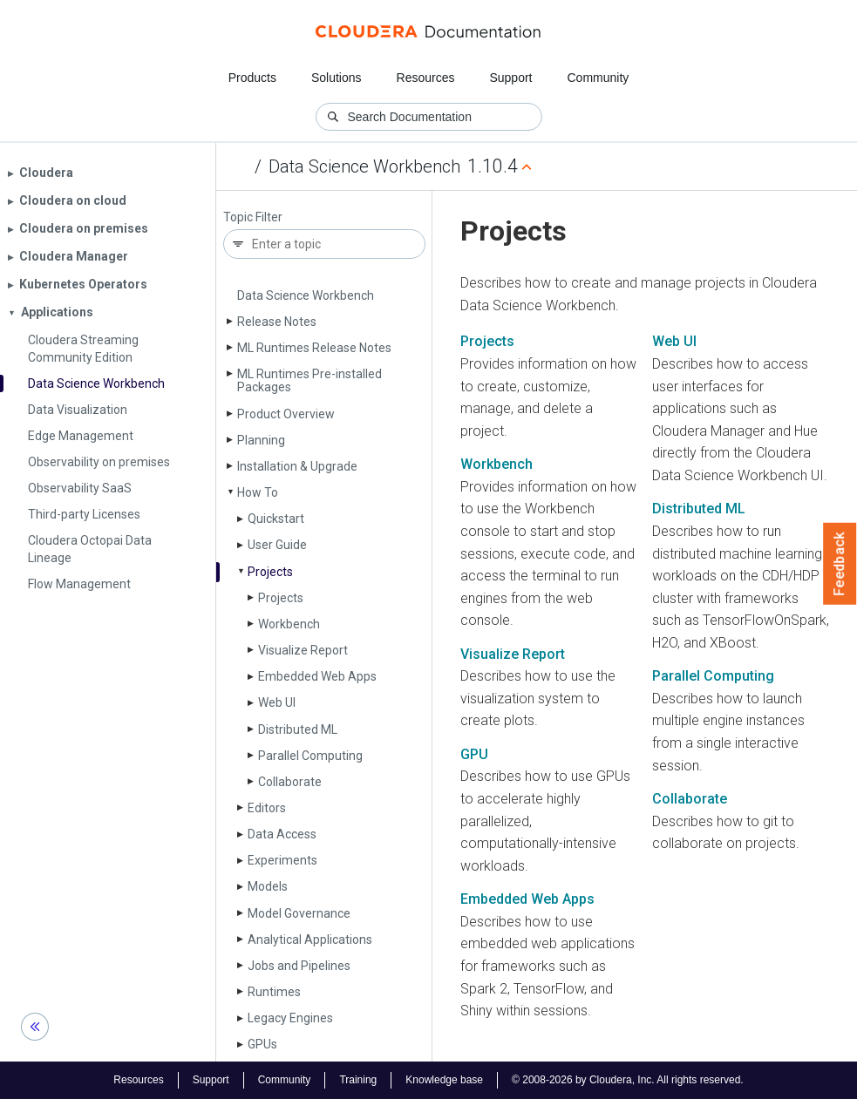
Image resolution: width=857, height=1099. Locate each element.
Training (358, 1080)
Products (252, 78)
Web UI (277, 702)
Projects (270, 572)
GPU (474, 754)
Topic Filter (252, 217)
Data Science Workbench (364, 166)
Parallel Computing (310, 756)
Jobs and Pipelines (299, 966)
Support (510, 78)
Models (268, 886)
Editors (267, 808)
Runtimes (274, 992)
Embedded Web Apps (317, 676)
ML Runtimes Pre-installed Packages (309, 380)
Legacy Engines (290, 1018)
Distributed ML (297, 729)
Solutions (336, 78)
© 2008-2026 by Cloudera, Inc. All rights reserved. (628, 1080)
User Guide (277, 545)
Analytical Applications (310, 939)
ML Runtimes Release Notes (314, 348)
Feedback (840, 564)
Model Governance (299, 913)
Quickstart (276, 519)
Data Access (282, 834)
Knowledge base (444, 1080)
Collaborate (290, 782)
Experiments (282, 860)
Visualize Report (303, 650)
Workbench (289, 624)
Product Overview (286, 414)
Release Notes (276, 322)
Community (598, 78)
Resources (426, 78)
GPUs (262, 1044)
